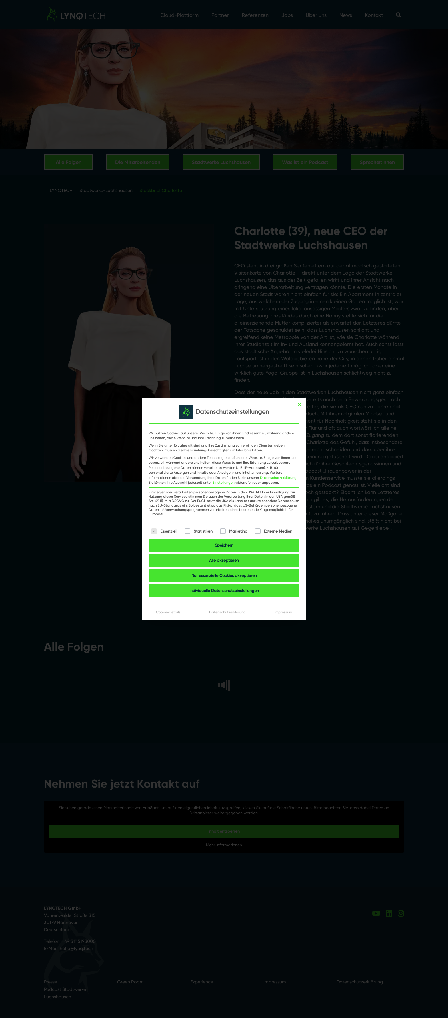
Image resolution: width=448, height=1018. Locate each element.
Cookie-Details (168, 612)
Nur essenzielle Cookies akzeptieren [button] (224, 575)
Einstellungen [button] (224, 482)
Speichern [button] (224, 545)
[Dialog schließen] (299, 404)
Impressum (283, 612)
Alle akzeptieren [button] (224, 560)
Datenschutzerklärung (278, 477)
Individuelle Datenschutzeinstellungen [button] (224, 591)
